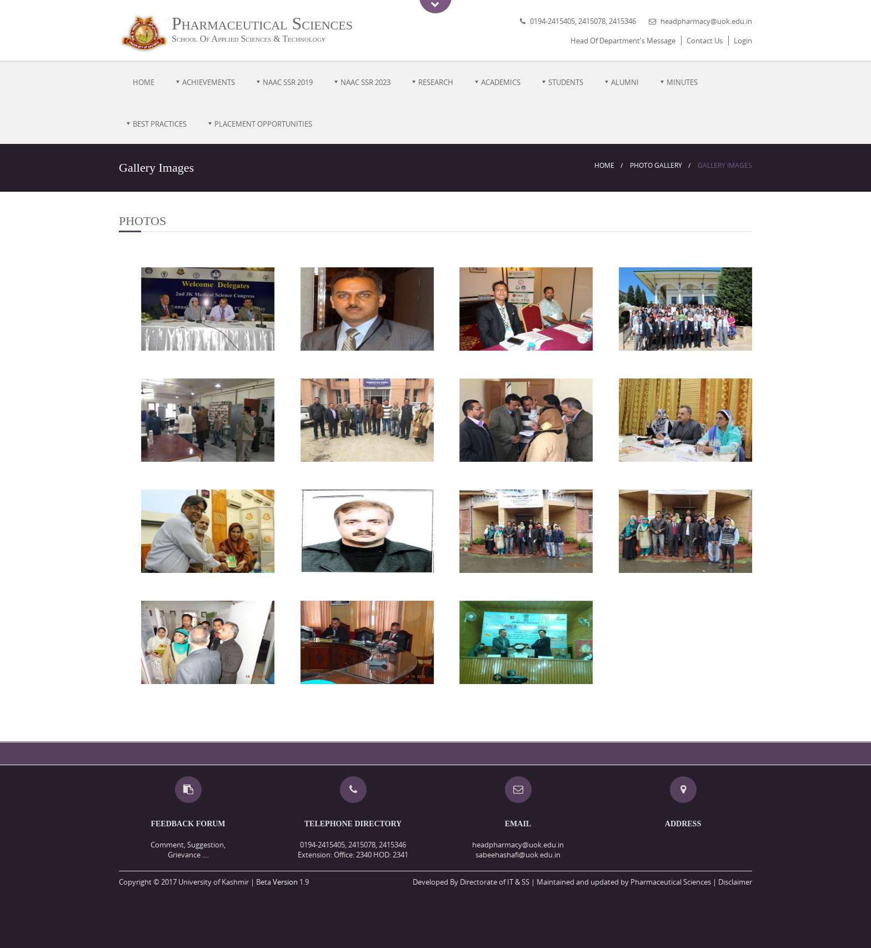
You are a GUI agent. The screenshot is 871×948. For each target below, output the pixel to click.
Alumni (625, 82)
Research (435, 82)
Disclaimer (735, 882)
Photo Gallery (656, 165)
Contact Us (705, 41)
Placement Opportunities (263, 124)
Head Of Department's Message (622, 41)
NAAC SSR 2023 (366, 82)
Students (565, 82)
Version (285, 882)
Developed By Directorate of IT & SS (471, 882)
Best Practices (160, 124)
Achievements (208, 82)
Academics (500, 82)
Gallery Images (725, 165)
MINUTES (682, 82)
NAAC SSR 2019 (288, 82)
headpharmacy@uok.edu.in (706, 21)
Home (143, 82)
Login (743, 41)
